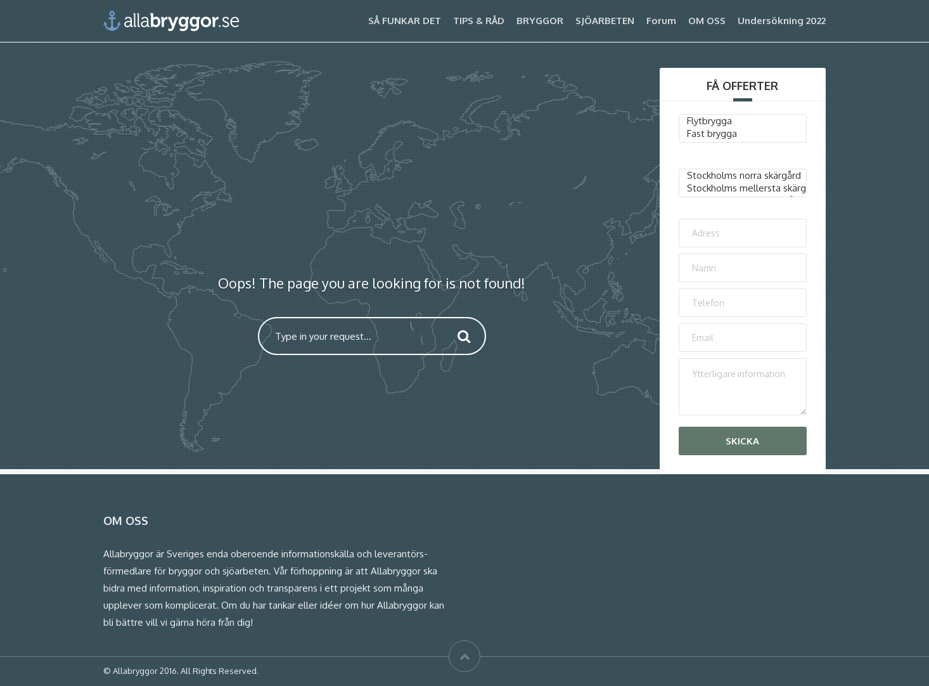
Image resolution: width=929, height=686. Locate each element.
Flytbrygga (743, 121)
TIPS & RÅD (478, 21)
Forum (661, 21)
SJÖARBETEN (604, 21)
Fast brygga (743, 133)
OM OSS (707, 21)
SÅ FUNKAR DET (404, 21)
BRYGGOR (539, 21)
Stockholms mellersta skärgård (743, 188)
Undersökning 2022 (782, 21)
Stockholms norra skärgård (743, 175)
